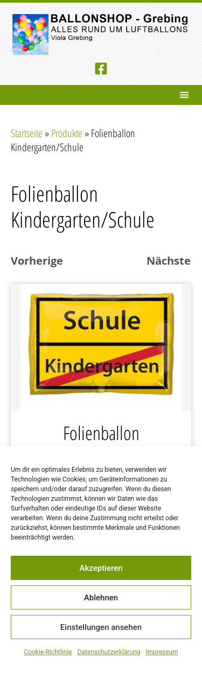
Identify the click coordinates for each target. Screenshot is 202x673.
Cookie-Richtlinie (48, 652)
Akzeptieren (100, 568)
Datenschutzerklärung (108, 652)
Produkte (66, 133)
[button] (184, 95)
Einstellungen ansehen (101, 627)
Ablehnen (101, 598)
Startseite (27, 133)
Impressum (161, 652)
